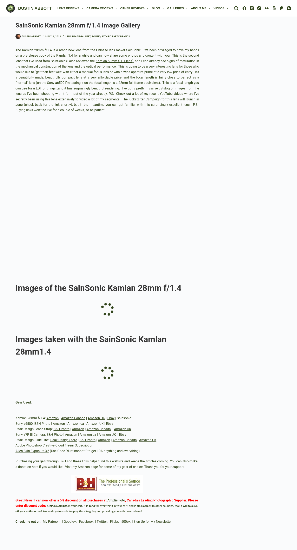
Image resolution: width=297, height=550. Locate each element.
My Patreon (51, 522)
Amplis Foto (116, 500)
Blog (159, 8)
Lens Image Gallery (78, 36)
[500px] (274, 8)
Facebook (86, 522)
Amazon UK (96, 418)
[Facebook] (244, 8)
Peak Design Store (63, 440)
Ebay (110, 418)
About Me (201, 8)
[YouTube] (289, 8)
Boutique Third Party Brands (111, 36)
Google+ (70, 522)
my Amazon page (85, 467)
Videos (221, 8)
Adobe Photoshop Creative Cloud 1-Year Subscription (54, 445)
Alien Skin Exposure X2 (32, 451)
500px (125, 522)
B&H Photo (42, 424)
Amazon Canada (73, 418)
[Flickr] (267, 8)
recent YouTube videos (166, 94)
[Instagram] (259, 8)
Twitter (102, 522)
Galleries (178, 8)
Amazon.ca (75, 424)
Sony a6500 (55, 83)
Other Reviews (135, 8)
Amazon (52, 418)
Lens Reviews (71, 8)
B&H (62, 461)
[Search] (236, 8)
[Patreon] (281, 8)
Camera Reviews (102, 8)
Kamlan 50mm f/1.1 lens (114, 61)
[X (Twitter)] (252, 8)
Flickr (114, 522)
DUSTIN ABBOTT (35, 8)
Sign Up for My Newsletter (153, 522)
